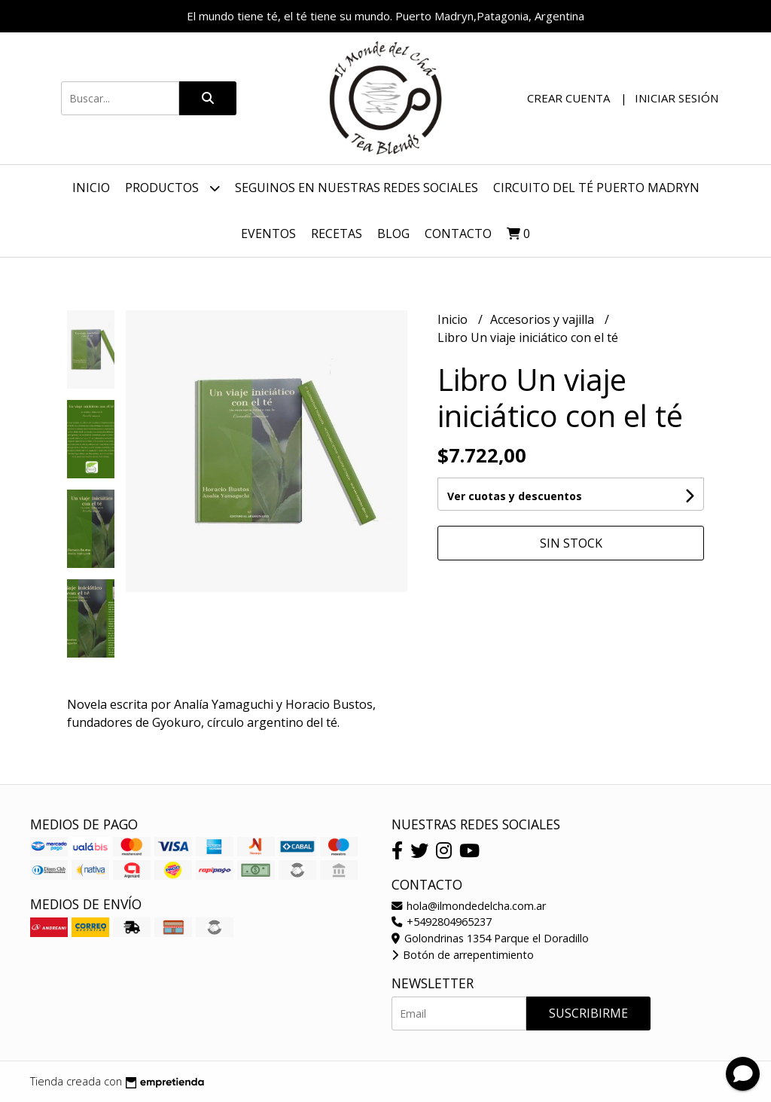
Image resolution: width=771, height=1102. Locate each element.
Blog (393, 233)
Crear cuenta (568, 97)
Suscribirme (588, 1013)
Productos (172, 188)
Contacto (458, 233)
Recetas (336, 233)
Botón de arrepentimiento (463, 955)
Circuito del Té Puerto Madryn (596, 187)
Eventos (268, 233)
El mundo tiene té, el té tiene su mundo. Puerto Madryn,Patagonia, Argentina (385, 15)
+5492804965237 (442, 921)
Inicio (91, 187)
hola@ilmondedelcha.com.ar (469, 906)
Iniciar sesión (676, 97)
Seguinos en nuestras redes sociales (356, 187)
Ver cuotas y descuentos (514, 496)
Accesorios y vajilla (543, 319)
